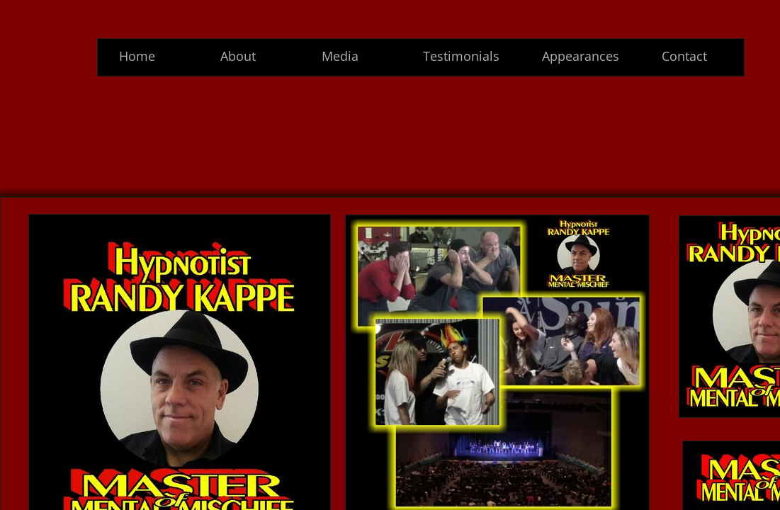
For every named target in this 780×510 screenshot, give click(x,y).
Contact (684, 55)
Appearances (580, 55)
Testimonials (461, 55)
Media (340, 55)
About (238, 55)
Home (137, 55)
